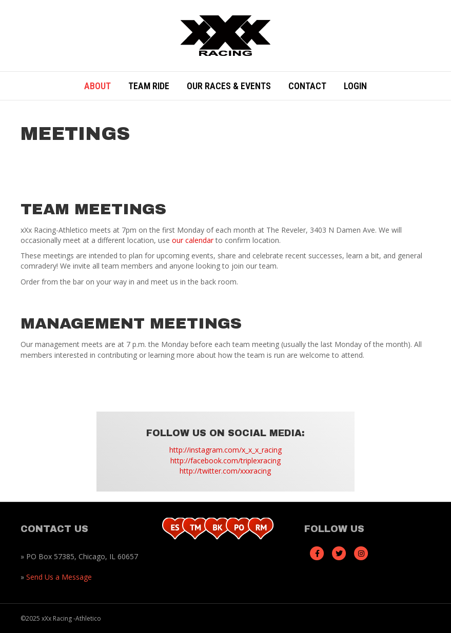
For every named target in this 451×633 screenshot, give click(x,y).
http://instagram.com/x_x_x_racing (225, 450)
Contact (307, 85)
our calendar (192, 240)
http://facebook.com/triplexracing (225, 460)
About (97, 85)
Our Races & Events (229, 85)
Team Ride (148, 85)
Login (355, 85)
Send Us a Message (59, 577)
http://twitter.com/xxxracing (225, 471)
